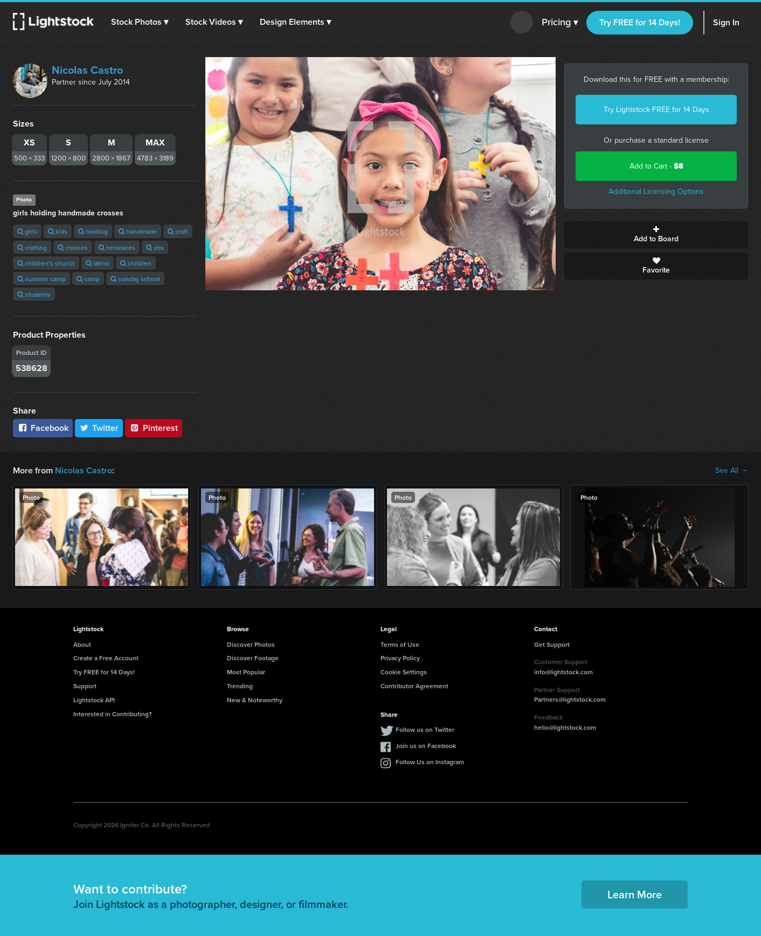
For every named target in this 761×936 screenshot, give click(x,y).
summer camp (41, 278)
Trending (240, 685)
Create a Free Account (106, 657)
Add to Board (656, 235)
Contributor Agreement (414, 685)
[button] (139, 22)
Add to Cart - (656, 166)
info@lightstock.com (563, 671)
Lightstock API (94, 699)
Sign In (726, 22)
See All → (731, 470)
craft (178, 231)
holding (93, 231)
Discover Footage (253, 657)
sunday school (135, 278)
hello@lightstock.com (565, 727)
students (34, 294)
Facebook (42, 428)
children (135, 263)
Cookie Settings (403, 671)
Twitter (99, 428)
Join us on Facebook (426, 745)
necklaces (117, 247)
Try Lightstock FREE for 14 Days (656, 109)
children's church (46, 263)
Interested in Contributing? (112, 713)
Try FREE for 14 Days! (639, 22)
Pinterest (153, 428)
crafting (32, 247)
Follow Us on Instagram (430, 761)
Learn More (634, 894)
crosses (73, 247)
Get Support (552, 644)
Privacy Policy (400, 657)
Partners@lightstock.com (570, 699)
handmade (138, 231)
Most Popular (246, 671)
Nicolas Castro (87, 70)
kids (57, 231)
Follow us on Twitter (425, 729)
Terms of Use (399, 644)
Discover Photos (251, 644)
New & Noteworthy (254, 699)
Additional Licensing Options (656, 191)
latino (97, 263)
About (82, 644)
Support (84, 685)
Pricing (560, 22)
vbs (155, 247)
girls (27, 231)
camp (88, 278)
